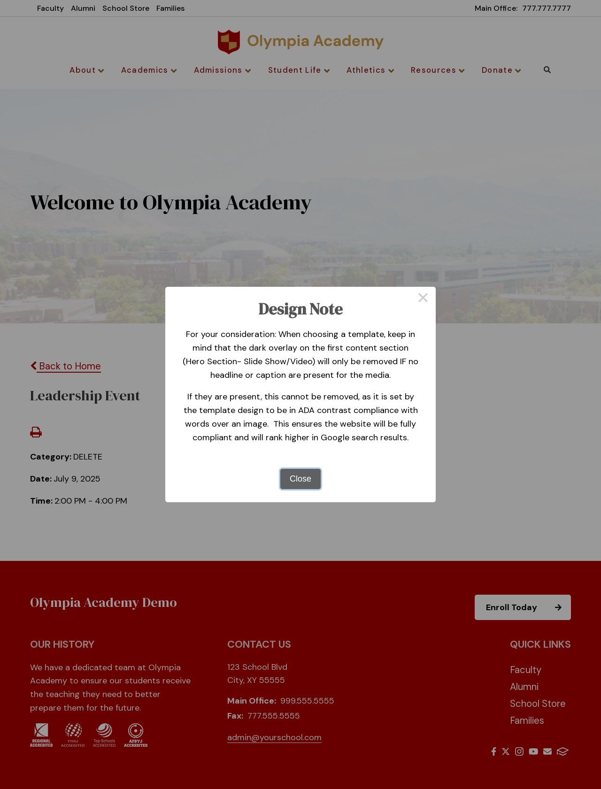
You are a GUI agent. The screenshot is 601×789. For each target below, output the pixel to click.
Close (300, 478)
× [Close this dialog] (422, 299)
